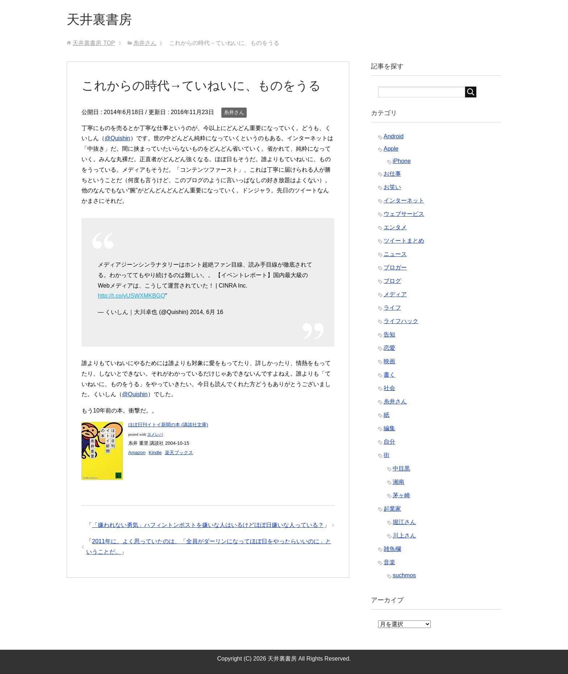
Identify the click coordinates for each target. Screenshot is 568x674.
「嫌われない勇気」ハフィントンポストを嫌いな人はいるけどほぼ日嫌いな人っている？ (208, 525)
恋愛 (389, 348)
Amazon (137, 452)
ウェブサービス (404, 214)
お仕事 (392, 174)
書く (389, 375)
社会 (389, 388)
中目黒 (401, 468)
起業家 (392, 509)
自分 (389, 442)
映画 (389, 361)
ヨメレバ (155, 434)
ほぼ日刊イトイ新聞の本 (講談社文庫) (168, 424)
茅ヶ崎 (401, 495)
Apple (391, 149)
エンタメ (395, 227)
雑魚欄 (392, 549)
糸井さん (234, 112)
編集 (389, 428)
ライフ (392, 308)
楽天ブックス (179, 452)
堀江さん (404, 522)
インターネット (404, 200)
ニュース (395, 254)
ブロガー (395, 267)
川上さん (404, 535)
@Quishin (117, 138)
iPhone (402, 161)
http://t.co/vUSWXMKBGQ (131, 296)
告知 (389, 334)
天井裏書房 (99, 19)
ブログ (392, 281)
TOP (93, 43)
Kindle (155, 452)
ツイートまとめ (404, 241)
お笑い (392, 187)
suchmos (404, 575)
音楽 (389, 562)
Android (394, 136)
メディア (395, 294)
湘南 (398, 482)
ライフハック (401, 321)
